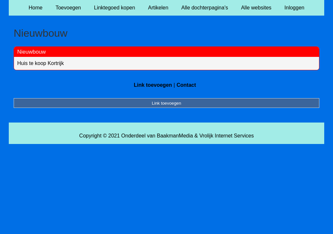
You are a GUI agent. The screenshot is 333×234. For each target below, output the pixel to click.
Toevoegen (68, 7)
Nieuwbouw (31, 52)
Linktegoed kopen (114, 7)
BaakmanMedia (175, 135)
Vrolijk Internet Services (226, 135)
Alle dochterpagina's (204, 7)
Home (36, 7)
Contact (186, 85)
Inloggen (294, 7)
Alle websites (256, 7)
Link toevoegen (153, 85)
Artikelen (158, 7)
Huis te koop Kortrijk (40, 63)
